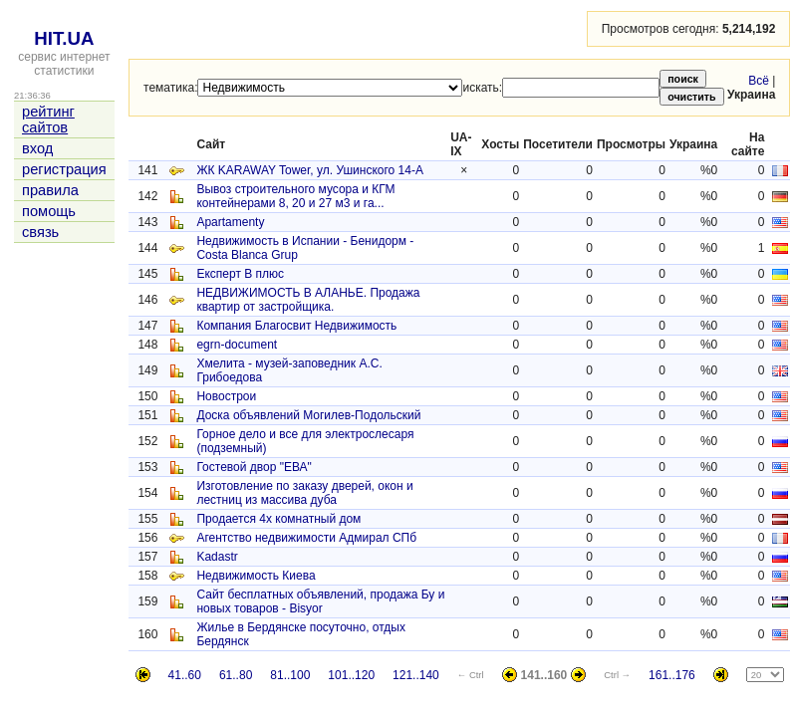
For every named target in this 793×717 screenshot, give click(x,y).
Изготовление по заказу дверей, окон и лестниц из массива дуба (304, 493)
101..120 (351, 675)
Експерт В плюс (240, 274)
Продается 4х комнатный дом (278, 519)
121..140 (416, 675)
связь (40, 232)
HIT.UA (64, 38)
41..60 (184, 675)
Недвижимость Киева (255, 576)
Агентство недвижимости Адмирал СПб (306, 538)
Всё (758, 81)
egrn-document (236, 345)
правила (50, 190)
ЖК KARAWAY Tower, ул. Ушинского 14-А (309, 170)
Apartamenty (230, 222)
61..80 (235, 675)
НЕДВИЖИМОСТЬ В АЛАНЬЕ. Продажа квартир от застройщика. (307, 300)
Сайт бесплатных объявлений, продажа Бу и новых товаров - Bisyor (320, 601)
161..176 (672, 675)
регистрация (64, 169)
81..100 (290, 675)
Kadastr (216, 557)
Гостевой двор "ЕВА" (253, 467)
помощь (49, 211)
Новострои (226, 396)
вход (37, 148)
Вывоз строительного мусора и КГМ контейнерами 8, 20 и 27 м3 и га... (295, 196)
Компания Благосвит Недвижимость (296, 326)
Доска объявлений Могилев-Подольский (308, 415)
